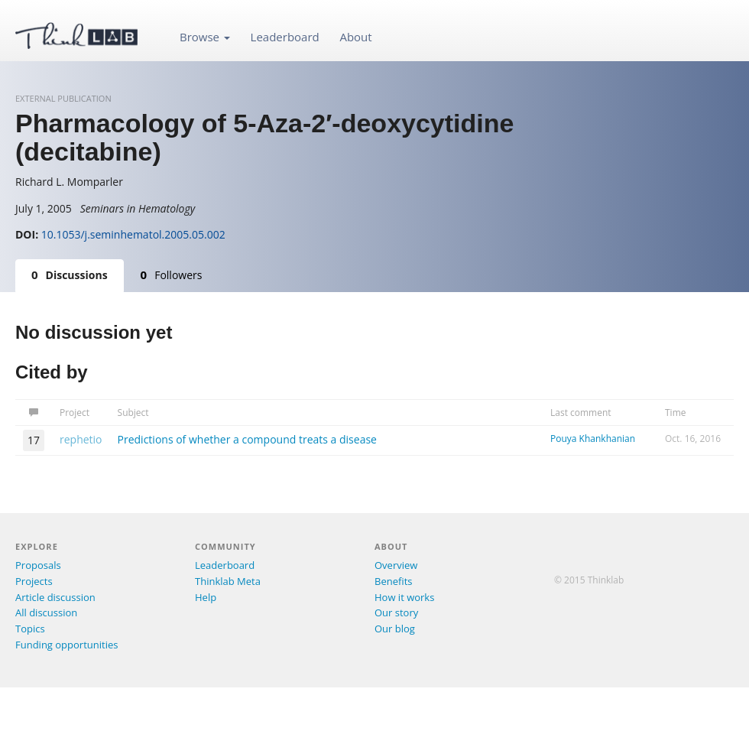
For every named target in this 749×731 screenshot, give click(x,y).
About (355, 36)
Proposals (38, 565)
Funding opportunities (66, 644)
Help (205, 597)
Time (675, 412)
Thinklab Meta (228, 581)
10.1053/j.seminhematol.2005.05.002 (133, 234)
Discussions (69, 274)
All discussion (46, 612)
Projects (34, 581)
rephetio (81, 439)
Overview (395, 565)
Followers (172, 274)
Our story (396, 612)
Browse (205, 36)
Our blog (394, 628)
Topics (30, 628)
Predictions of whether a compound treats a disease (247, 439)
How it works (404, 597)
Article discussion (55, 597)
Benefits (393, 581)
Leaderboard (285, 36)
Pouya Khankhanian (592, 438)
